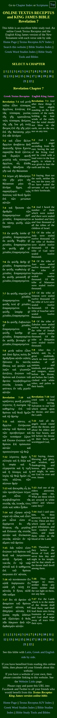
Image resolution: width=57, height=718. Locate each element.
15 (21, 76)
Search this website (14, 47)
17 (33, 76)
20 (50, 76)
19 (44, 76)
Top (52, 4)
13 (10, 76)
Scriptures (42, 5)
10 (44, 71)
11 (50, 71)
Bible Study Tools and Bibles (33, 712)
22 (30, 81)
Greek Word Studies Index (20, 51)
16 (27, 76)
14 (16, 76)
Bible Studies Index (40, 47)
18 (38, 76)
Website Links (27, 681)
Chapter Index (24, 5)
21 (24, 81)
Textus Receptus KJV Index (35, 42)
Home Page (10, 42)
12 (4, 76)
